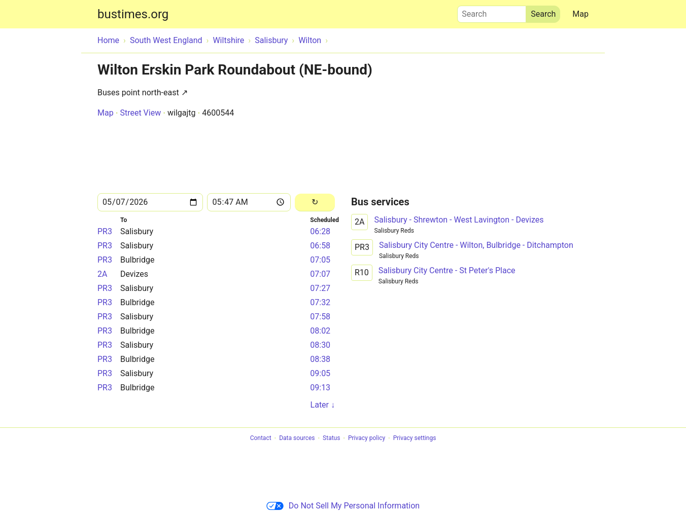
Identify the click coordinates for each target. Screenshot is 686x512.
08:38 (320, 359)
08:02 (320, 331)
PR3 (104, 231)
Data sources (297, 438)
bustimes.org (132, 14)
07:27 (320, 288)
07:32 (320, 302)
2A (102, 274)
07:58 (320, 316)
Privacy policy (366, 438)
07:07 (320, 274)
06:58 (320, 245)
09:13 (320, 387)
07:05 (320, 260)
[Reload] (315, 202)
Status (331, 438)
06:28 (320, 231)
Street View (140, 113)
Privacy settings (414, 438)
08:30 (320, 345)
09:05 (320, 373)
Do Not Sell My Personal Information (343, 505)
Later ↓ (323, 405)
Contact (260, 438)
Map (580, 14)
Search (491, 12)
